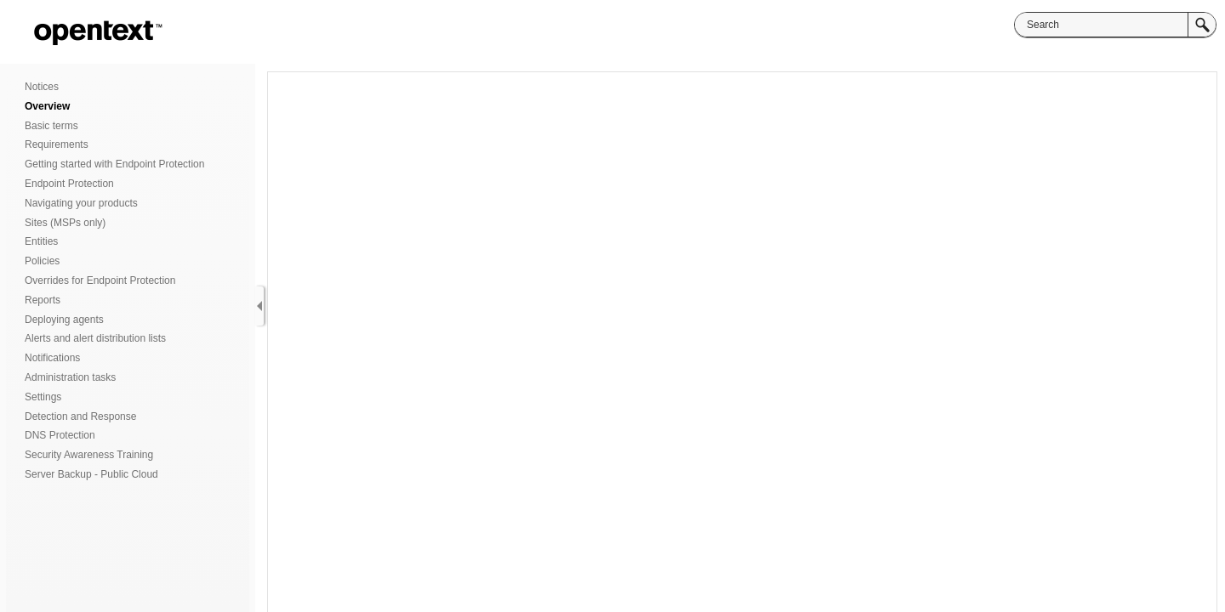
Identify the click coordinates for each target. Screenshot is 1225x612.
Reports (42, 300)
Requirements (56, 144)
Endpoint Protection (69, 184)
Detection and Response (80, 416)
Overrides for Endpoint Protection (100, 280)
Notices (42, 87)
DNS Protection (60, 435)
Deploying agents (64, 320)
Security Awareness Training (89, 455)
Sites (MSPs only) (65, 223)
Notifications (52, 358)
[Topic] (742, 342)
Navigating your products (81, 203)
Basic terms (51, 126)
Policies (42, 261)
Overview (47, 106)
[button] (1202, 25)
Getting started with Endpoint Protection (114, 164)
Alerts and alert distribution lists (95, 338)
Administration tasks (70, 377)
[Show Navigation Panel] (259, 306)
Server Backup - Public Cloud (91, 474)
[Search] (1101, 25)
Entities (41, 241)
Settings (43, 397)
